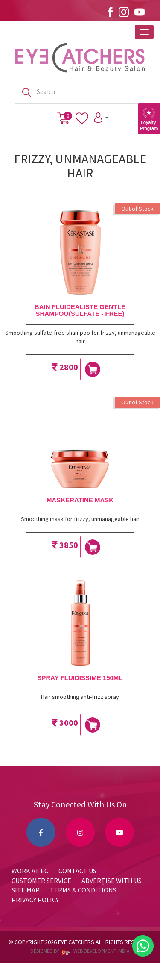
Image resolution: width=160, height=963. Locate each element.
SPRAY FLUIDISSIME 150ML (79, 677)
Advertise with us (111, 880)
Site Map (26, 890)
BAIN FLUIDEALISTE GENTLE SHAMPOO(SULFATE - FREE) (80, 310)
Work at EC (30, 870)
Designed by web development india (80, 951)
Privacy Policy (35, 899)
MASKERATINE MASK (80, 500)
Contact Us (77, 870)
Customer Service (41, 880)
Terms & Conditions (83, 890)
